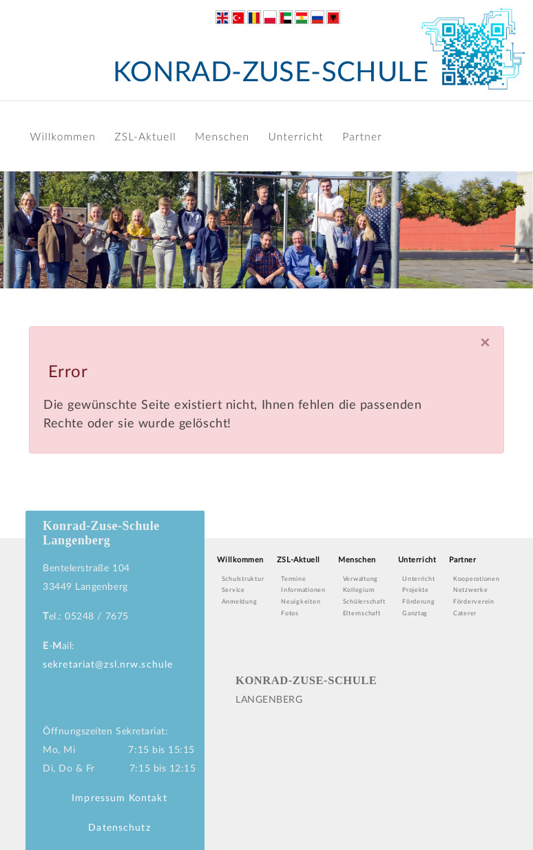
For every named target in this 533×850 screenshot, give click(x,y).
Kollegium (359, 590)
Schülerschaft (364, 602)
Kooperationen (476, 579)
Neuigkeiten (300, 602)
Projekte (415, 590)
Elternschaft (362, 613)
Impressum (98, 798)
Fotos (290, 613)
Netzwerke (470, 590)
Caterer (465, 613)
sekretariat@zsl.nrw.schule (108, 665)
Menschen (222, 136)
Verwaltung (360, 579)
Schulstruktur (243, 579)
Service (233, 590)
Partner (362, 136)
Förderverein (473, 602)
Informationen (303, 590)
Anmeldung (240, 602)
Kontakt (148, 798)
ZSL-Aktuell (145, 136)
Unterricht (296, 136)
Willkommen (63, 136)
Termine (293, 579)
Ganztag (415, 613)
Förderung (418, 602)
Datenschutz (119, 828)
